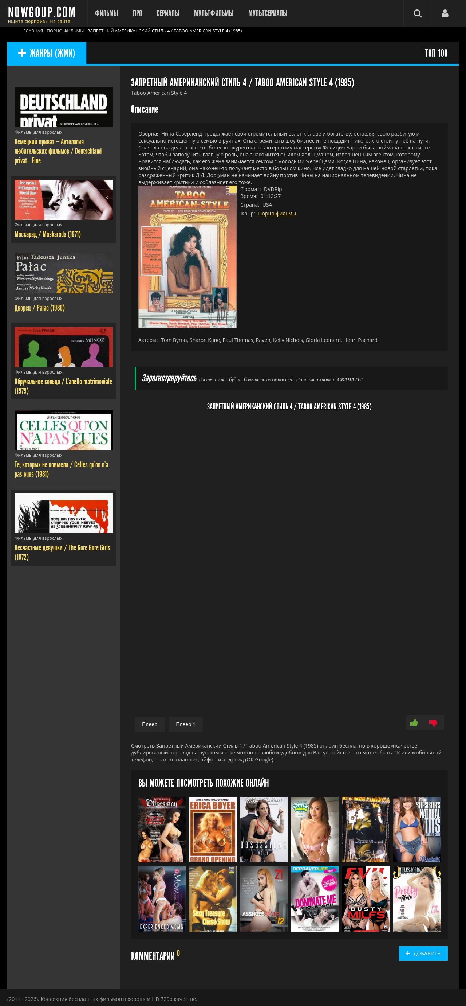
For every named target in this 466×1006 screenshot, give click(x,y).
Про (137, 13)
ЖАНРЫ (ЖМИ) (46, 54)
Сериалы (168, 13)
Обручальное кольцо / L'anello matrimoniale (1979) (63, 386)
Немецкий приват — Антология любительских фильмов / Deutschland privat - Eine (58, 151)
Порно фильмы (277, 213)
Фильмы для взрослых (38, 132)
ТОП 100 (436, 54)
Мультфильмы (214, 13)
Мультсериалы (268, 13)
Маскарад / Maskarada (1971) (48, 234)
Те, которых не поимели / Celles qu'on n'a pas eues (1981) (61, 469)
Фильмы (106, 13)
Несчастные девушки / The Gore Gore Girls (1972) (62, 552)
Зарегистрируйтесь (169, 378)
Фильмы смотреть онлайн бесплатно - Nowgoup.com (43, 13)
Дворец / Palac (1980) (40, 308)
